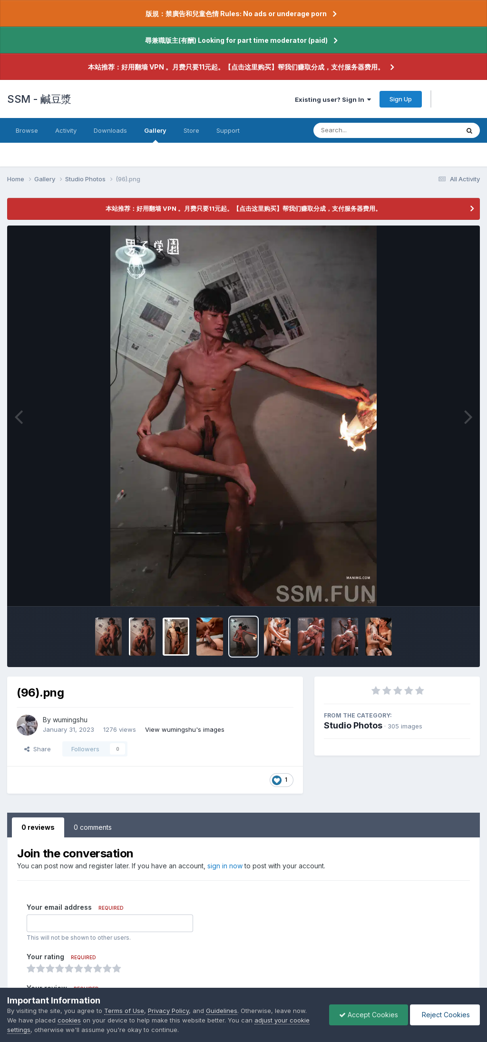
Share (37, 749)
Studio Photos (353, 725)
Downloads (110, 130)
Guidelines (221, 1010)
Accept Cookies (368, 1015)
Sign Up (401, 99)
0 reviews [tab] (38, 827)
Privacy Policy (168, 1010)
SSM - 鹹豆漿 (39, 99)
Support (228, 130)
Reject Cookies (445, 1015)
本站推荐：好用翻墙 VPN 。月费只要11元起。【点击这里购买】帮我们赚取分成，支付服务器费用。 (236, 67)
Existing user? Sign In (333, 99)
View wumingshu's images (184, 729)
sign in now (225, 866)
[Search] (360, 130)
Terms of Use (124, 1010)
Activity (66, 130)
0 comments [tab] (93, 827)
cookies (69, 1020)
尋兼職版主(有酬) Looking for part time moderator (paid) (236, 40)
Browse (27, 130)
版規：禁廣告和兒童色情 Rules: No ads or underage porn (236, 14)
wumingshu (70, 720)
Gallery (155, 135)
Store (191, 130)
